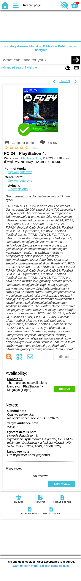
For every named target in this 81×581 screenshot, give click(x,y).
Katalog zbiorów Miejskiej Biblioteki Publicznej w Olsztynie (40, 48)
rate (35, 147)
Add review (62, 484)
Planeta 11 (14, 379)
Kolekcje (31, 67)
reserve (64, 389)
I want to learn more (24, 565)
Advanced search (13, 67)
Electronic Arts (31, 158)
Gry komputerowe (20, 172)
